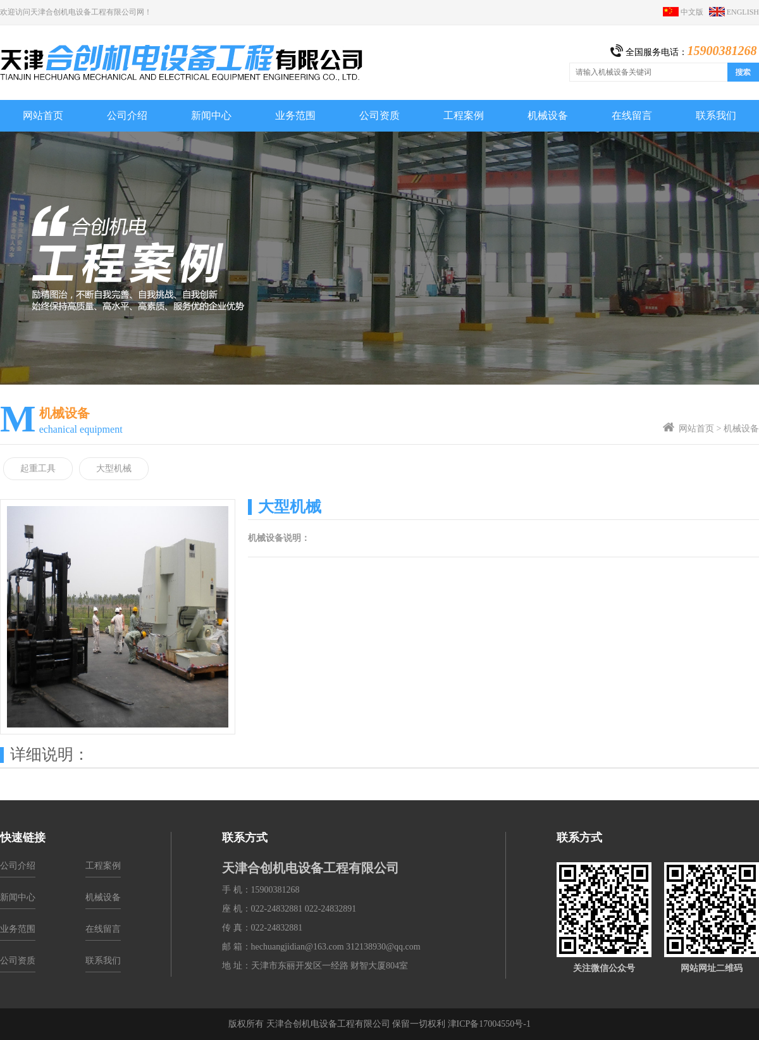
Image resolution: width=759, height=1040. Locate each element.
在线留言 (103, 929)
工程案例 (103, 865)
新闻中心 (17, 897)
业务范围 (17, 929)
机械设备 (741, 428)
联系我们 (103, 960)
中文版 (686, 12)
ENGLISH (734, 12)
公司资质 (17, 960)
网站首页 (696, 428)
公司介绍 (17, 865)
